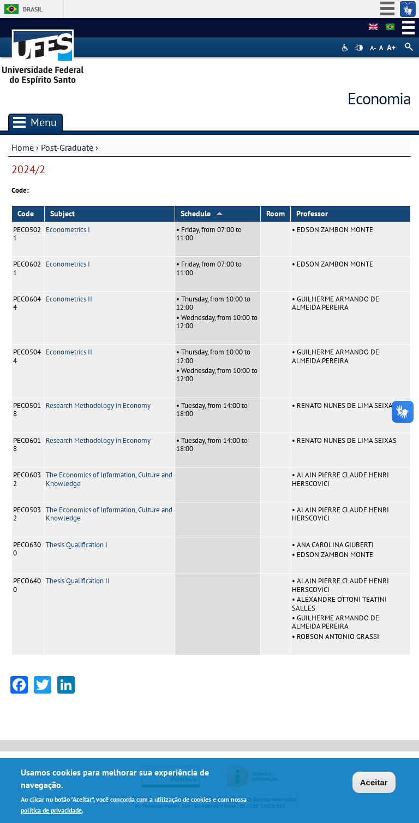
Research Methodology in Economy (98, 405)
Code (25, 213)
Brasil (33, 9)
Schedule (202, 213)
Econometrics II (69, 299)
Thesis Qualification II (78, 580)
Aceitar (374, 783)
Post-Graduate (67, 147)
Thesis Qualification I (76, 544)
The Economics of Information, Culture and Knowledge (109, 479)
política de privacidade (51, 811)
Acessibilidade (346, 47)
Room (275, 213)
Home (22, 147)
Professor (312, 213)
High (359, 48)
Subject (62, 213)
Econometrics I (68, 229)
